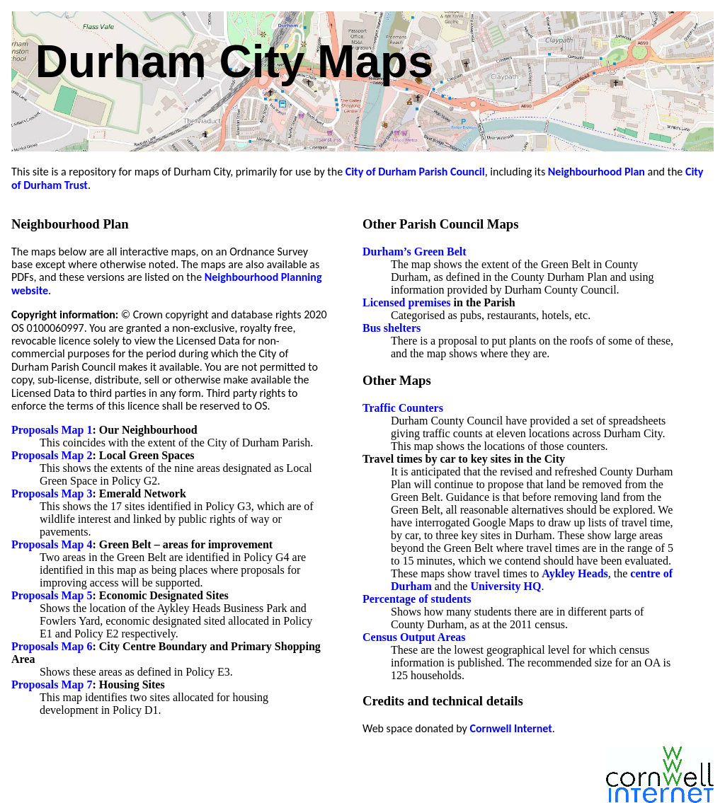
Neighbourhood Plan (596, 171)
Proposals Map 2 (51, 455)
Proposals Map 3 (51, 493)
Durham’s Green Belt (414, 251)
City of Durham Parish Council (415, 171)
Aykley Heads (574, 573)
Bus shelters (391, 328)
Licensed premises (406, 302)
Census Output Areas (414, 637)
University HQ (505, 586)
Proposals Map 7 (51, 684)
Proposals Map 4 (51, 544)
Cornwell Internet (510, 728)
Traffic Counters (402, 408)
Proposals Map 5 (51, 595)
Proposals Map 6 (51, 646)
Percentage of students (416, 599)
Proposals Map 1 (51, 430)
